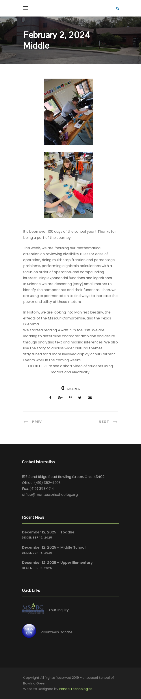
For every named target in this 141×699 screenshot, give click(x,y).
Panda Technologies (76, 688)
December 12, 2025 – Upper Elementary (57, 562)
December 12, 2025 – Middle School (53, 547)
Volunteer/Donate (56, 632)
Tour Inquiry (58, 609)
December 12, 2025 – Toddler (48, 532)
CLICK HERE (38, 366)
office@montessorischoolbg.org (50, 494)
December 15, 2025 (37, 537)
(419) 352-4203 (47, 482)
